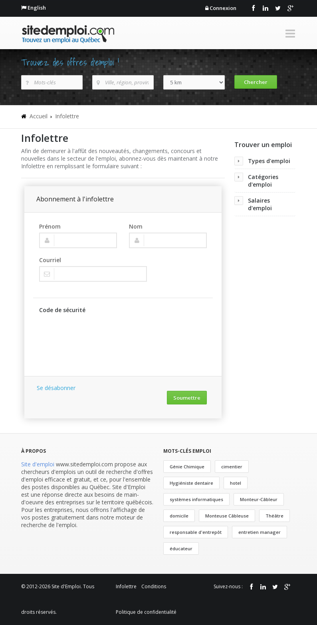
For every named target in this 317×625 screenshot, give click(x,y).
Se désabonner (56, 388)
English (37, 7)
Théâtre (274, 516)
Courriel (50, 260)
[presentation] (99, 333)
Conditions (153, 586)
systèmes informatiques (196, 499)
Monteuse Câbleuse (227, 516)
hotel (235, 483)
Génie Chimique (187, 467)
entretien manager (259, 532)
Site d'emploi (37, 464)
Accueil (39, 116)
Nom (136, 226)
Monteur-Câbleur (258, 499)
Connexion (223, 8)
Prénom (50, 226)
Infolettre (67, 116)
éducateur (181, 548)
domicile (179, 516)
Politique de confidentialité (146, 612)
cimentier (231, 467)
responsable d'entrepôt (196, 532)
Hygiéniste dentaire (191, 483)
